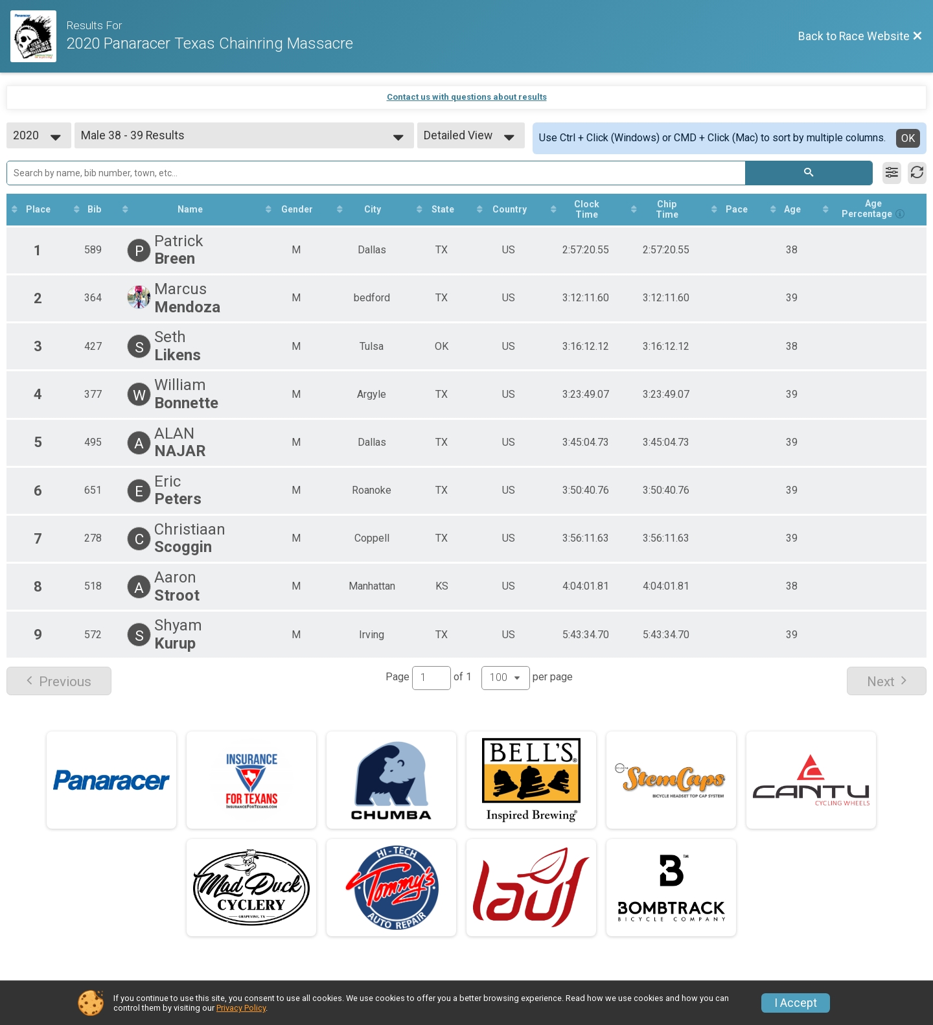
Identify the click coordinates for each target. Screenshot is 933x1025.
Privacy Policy (241, 1008)
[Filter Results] (891, 173)
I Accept (795, 1002)
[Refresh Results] (917, 173)
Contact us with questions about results (467, 97)
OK (908, 138)
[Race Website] (38, 36)
